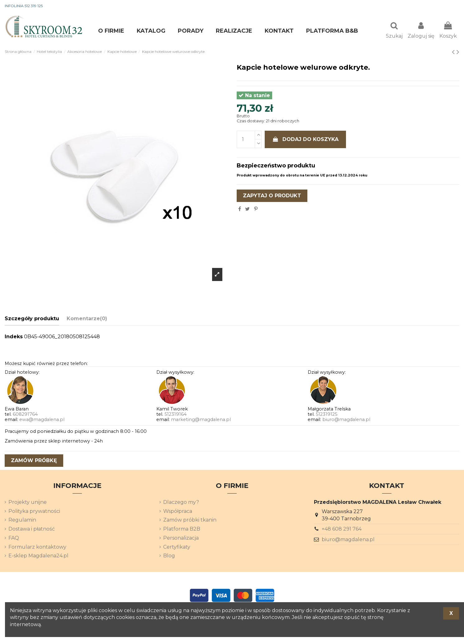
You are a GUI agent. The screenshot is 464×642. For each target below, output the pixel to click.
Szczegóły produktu (32, 319)
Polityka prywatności (34, 512)
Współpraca (177, 512)
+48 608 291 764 (342, 529)
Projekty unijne (27, 503)
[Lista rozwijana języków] (448, 6)
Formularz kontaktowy (37, 548)
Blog (169, 556)
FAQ (13, 538)
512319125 (326, 415)
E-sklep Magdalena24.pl (38, 556)
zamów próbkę (34, 461)
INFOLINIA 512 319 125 (24, 5)
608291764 (25, 415)
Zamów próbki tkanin (189, 520)
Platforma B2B (181, 529)
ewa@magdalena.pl (41, 420)
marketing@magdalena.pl (201, 420)
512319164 (175, 415)
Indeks (14, 337)
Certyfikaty (176, 548)
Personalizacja (181, 538)
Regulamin (22, 520)
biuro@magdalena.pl (346, 420)
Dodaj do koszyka (305, 140)
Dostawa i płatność (31, 529)
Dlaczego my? (181, 503)
